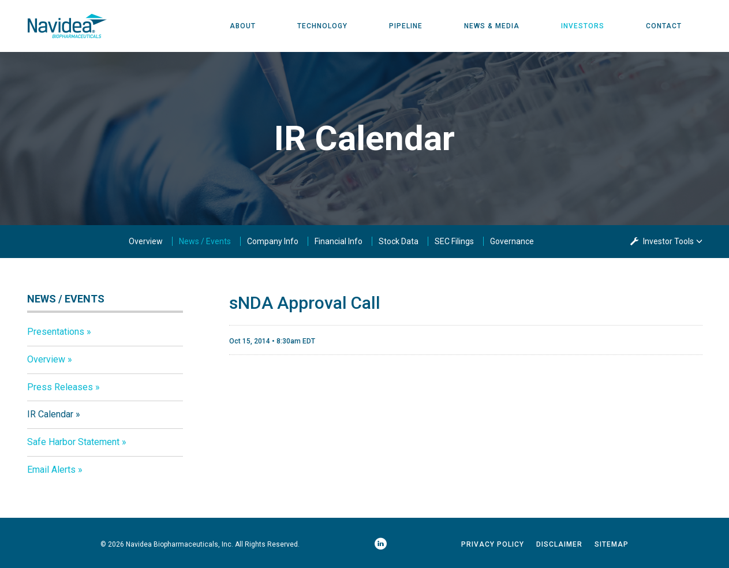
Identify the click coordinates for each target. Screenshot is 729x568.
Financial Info (338, 241)
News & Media (491, 26)
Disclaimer (559, 544)
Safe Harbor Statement (73, 441)
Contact (664, 26)
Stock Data (398, 241)
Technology (322, 26)
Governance (512, 241)
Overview (146, 241)
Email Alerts (51, 469)
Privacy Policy (492, 544)
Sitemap (612, 544)
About (243, 26)
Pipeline (406, 26)
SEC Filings (454, 241)
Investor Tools (669, 241)
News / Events (205, 241)
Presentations (55, 331)
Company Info (272, 241)
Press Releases (60, 387)
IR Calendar (50, 414)
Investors (582, 26)
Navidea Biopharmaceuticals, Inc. (179, 544)
